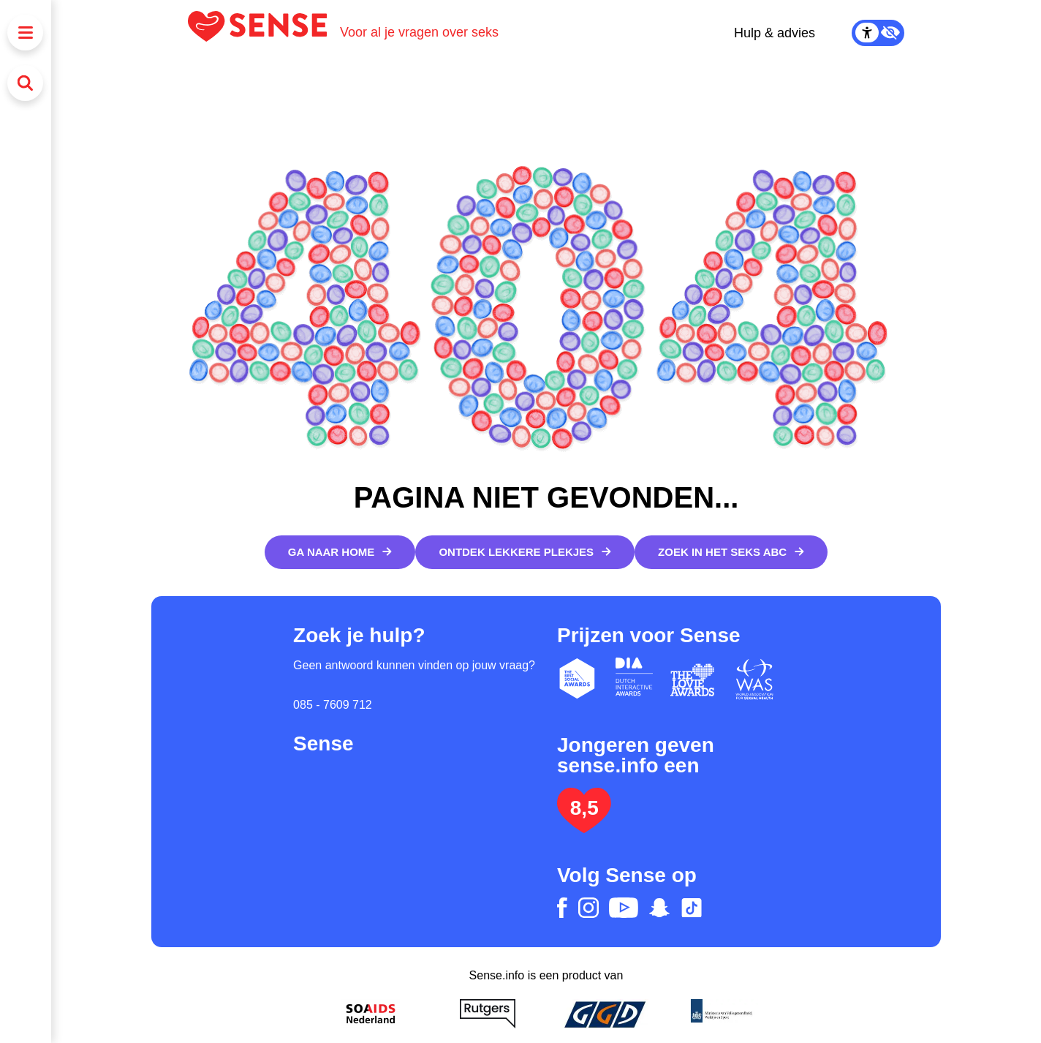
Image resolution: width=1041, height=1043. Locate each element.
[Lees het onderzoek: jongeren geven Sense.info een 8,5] (584, 827)
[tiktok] (691, 907)
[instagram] (588, 907)
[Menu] (25, 32)
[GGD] (604, 1013)
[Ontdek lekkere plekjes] (525, 552)
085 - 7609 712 (332, 705)
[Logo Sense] (264, 32)
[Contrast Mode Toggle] (878, 33)
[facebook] (562, 907)
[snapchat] (659, 907)
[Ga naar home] (340, 552)
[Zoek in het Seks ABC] (731, 552)
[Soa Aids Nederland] (370, 1013)
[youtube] (623, 907)
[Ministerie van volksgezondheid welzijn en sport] (721, 1013)
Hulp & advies (774, 32)
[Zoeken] (25, 83)
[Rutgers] (487, 1013)
